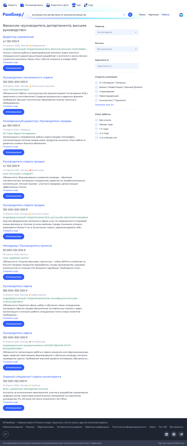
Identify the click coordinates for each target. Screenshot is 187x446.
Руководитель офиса (17, 286)
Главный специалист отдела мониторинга (32, 376)
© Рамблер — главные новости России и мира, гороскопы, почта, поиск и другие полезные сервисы (55, 422)
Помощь (30, 426)
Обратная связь (45, 426)
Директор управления (18, 37)
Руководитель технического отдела (28, 77)
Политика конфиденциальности (129, 426)
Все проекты (176, 426)
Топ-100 (163, 426)
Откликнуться (13, 68)
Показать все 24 (104, 104)
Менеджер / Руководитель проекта (27, 245)
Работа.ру (179, 443)
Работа (165, 14)
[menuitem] (10, 5)
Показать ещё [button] (10, 62)
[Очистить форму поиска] (124, 15)
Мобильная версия (13, 426)
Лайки (152, 426)
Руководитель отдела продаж (24, 161)
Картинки (154, 14)
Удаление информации (97, 426)
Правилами (96, 443)
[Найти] (130, 15)
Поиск (142, 14)
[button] (47, 57)
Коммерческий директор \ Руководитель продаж (37, 121)
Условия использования (69, 426)
